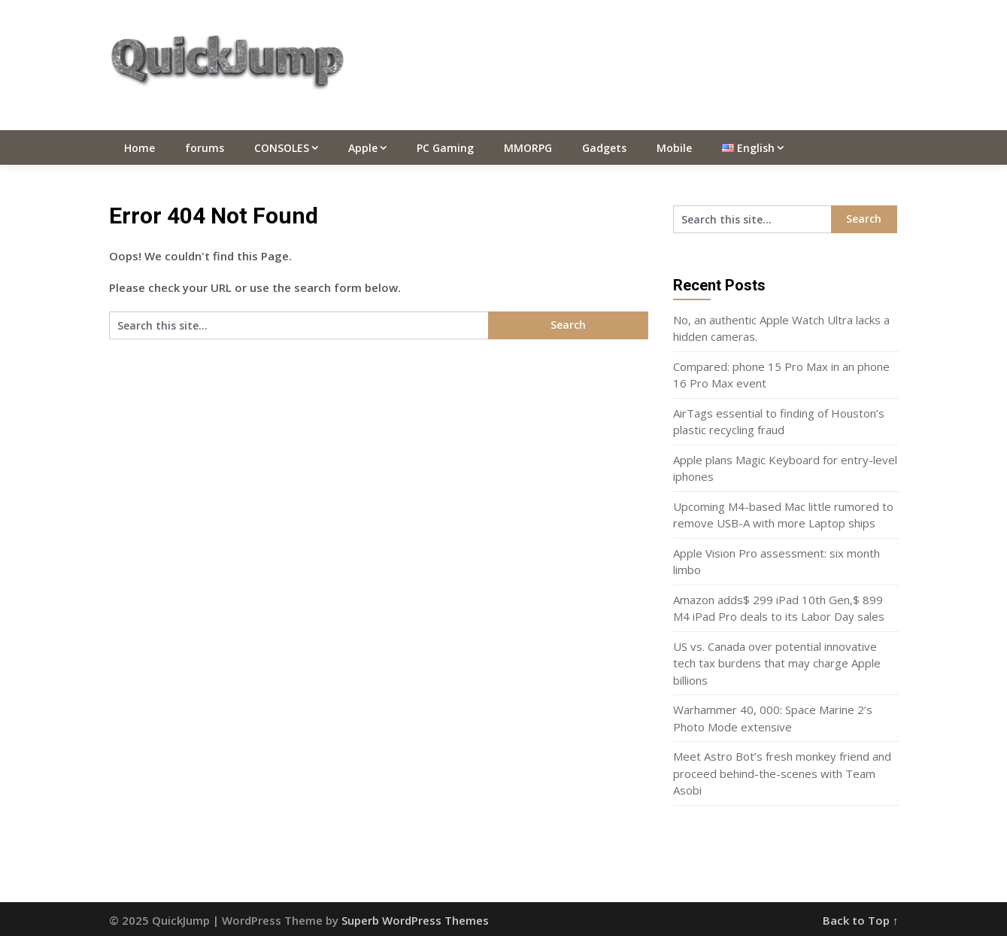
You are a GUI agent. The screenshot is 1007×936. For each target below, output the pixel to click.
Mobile (674, 148)
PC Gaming (445, 148)
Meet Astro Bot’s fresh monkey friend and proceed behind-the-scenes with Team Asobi (782, 773)
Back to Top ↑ (861, 920)
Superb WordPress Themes (415, 920)
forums (204, 148)
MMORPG (528, 148)
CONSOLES (281, 148)
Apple (363, 148)
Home (139, 148)
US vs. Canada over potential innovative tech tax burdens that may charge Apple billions (777, 663)
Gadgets (604, 148)
